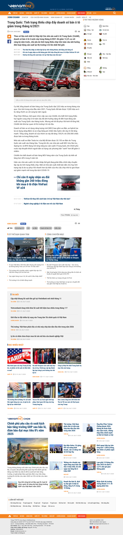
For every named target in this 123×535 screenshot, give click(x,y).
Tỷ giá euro (53, 503)
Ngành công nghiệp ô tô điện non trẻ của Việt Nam (43, 204)
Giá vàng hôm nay (16, 503)
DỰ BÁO (22, 13)
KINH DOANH (81, 13)
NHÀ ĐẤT (51, 13)
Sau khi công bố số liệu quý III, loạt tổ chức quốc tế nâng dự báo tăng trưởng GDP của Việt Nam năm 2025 (33, 484)
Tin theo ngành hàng (94, 20)
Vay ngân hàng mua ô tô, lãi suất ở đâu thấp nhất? (25, 276)
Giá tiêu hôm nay (81, 503)
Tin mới (15, 294)
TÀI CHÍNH (44, 13)
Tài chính (13, 301)
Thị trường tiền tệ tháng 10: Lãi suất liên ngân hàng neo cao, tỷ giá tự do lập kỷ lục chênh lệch (19, 402)
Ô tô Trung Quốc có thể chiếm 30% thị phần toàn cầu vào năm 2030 (25, 259)
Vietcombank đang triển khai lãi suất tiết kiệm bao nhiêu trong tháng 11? (39, 308)
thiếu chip (57, 228)
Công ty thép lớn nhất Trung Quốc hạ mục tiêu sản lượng (69, 367)
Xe (90, 17)
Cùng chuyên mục (55, 234)
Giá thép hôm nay (16, 506)
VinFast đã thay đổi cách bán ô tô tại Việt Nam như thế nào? (42, 55)
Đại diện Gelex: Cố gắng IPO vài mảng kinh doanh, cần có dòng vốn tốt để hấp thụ (72, 448)
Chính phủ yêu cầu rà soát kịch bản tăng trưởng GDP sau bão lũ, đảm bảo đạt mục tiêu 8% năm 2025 (26, 429)
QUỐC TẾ (36, 13)
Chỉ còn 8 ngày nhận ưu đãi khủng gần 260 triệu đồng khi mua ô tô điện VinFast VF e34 (51, 52)
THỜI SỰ (15, 13)
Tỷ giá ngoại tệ (27, 503)
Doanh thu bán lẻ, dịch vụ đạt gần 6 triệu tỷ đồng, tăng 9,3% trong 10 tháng (72, 485)
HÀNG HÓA (29, 13)
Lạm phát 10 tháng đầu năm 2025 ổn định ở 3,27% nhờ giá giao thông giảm (105, 465)
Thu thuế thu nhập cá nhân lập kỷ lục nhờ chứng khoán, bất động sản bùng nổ (48, 50)
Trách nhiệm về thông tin (18, 533)
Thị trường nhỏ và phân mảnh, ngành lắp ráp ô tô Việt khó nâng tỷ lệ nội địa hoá (25, 271)
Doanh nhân (69, 17)
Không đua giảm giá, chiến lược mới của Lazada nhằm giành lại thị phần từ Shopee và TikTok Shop (62, 257)
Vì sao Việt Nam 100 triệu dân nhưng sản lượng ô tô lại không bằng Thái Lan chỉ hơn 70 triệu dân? (26, 265)
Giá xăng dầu (105, 503)
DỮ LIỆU (89, 13)
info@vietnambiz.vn (20, 531)
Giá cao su (51, 506)
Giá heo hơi (62, 503)
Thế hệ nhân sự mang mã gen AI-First (59, 278)
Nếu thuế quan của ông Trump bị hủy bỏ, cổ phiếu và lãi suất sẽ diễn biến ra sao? (19, 368)
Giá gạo (44, 506)
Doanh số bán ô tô (45, 228)
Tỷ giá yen (45, 503)
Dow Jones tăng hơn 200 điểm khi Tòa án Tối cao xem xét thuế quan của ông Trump (69, 402)
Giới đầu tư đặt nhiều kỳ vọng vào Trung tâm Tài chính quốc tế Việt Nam (38, 317)
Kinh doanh (14, 17)
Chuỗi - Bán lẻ (81, 17)
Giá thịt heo (36, 506)
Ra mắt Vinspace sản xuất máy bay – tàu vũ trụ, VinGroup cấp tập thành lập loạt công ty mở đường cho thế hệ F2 (64, 266)
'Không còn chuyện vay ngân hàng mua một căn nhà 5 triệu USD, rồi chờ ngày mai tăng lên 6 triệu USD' (72, 466)
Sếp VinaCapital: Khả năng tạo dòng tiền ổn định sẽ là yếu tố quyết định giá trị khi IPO (64, 273)
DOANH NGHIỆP (71, 13)
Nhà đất (66, 474)
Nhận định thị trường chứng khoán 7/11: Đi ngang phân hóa (104, 484)
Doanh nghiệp (68, 455)
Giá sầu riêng (27, 506)
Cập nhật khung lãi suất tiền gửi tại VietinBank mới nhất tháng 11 (36, 298)
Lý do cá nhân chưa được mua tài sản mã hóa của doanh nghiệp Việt (37, 336)
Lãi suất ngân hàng (93, 503)
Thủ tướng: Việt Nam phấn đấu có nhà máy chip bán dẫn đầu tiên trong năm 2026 (42, 327)
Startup (25, 17)
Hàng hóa (61, 372)
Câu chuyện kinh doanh (40, 17)
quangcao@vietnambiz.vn (101, 524)
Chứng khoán (15, 320)
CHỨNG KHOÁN (60, 13)
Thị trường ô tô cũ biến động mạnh (20, 280)
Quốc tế (9, 374)
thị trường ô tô (19, 228)
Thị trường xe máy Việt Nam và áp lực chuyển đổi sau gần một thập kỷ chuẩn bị (63, 283)
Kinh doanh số (56, 17)
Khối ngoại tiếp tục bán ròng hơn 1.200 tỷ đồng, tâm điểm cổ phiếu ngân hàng (105, 448)
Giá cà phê (71, 503)
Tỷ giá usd (37, 503)
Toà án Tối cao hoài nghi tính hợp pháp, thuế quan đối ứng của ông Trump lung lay (43, 402)
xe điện (35, 228)
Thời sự (13, 330)
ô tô (28, 228)
